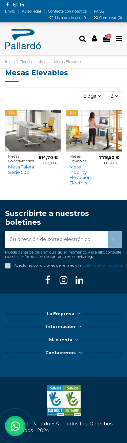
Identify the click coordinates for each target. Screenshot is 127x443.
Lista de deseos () (68, 18)
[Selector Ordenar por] (92, 96)
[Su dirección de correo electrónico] (56, 239)
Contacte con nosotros (68, 11)
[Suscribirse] (115, 239)
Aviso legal (32, 11)
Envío (10, 11)
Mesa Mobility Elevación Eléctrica (80, 174)
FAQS (99, 11)
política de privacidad (102, 265)
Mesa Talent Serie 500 (21, 169)
